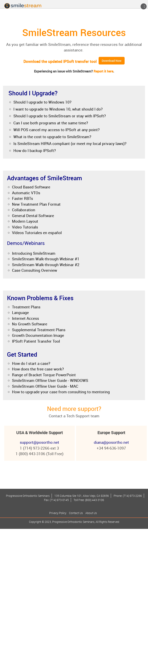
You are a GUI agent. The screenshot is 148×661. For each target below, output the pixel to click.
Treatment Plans (26, 307)
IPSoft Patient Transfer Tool (36, 341)
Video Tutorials (25, 227)
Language (20, 312)
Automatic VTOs (26, 192)
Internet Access (25, 318)
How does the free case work (37, 369)
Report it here (103, 71)
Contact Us (76, 513)
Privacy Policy (57, 513)
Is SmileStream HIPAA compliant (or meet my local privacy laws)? (69, 143)
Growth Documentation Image (38, 335)
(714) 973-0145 (59, 500)
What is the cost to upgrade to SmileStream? (52, 136)
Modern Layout (25, 221)
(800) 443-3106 (94, 500)
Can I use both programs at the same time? (50, 123)
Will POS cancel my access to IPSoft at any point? (56, 129)
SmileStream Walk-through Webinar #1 (45, 259)
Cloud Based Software (31, 187)
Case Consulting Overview (34, 270)
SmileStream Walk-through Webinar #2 (45, 264)
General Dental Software (33, 215)
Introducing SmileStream (33, 253)
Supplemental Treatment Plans (38, 329)
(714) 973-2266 (132, 496)
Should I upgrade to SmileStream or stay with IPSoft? (59, 116)
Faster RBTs (22, 198)
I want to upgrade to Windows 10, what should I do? (58, 109)
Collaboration (23, 209)
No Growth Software (29, 324)
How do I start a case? (31, 363)
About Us (91, 513)
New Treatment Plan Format (36, 204)
